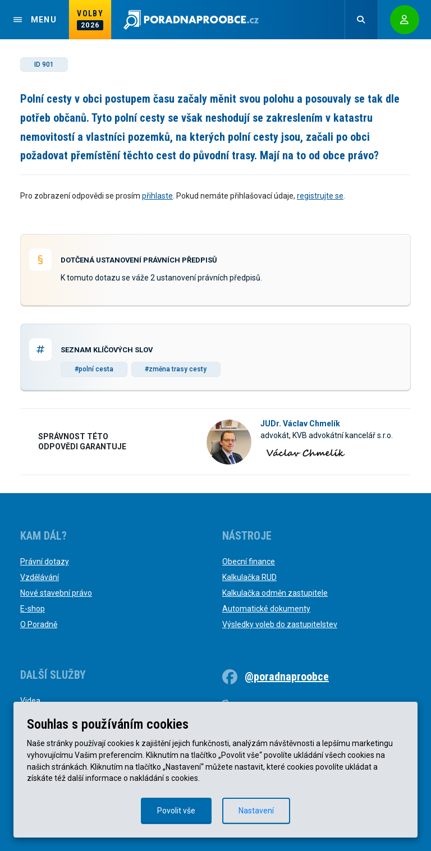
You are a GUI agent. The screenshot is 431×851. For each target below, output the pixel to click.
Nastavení (256, 810)
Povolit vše (176, 810)
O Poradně (38, 624)
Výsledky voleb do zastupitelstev (279, 624)
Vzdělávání (39, 577)
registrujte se (320, 195)
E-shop (32, 608)
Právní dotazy (44, 561)
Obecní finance (248, 561)
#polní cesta (94, 369)
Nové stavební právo (56, 592)
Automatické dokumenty (266, 608)
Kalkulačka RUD (249, 577)
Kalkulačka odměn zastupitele (275, 592)
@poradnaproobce (287, 676)
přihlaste (157, 195)
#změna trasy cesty (176, 369)
